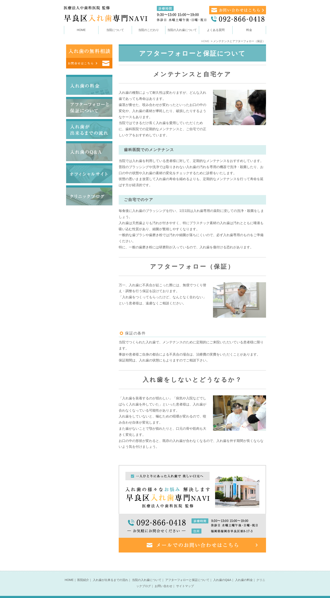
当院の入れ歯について (146, 571)
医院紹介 (83, 571)
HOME (81, 30)
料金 (249, 30)
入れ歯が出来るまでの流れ (110, 571)
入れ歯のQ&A (222, 571)
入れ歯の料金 (244, 571)
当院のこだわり (148, 30)
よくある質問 (216, 30)
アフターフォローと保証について (187, 571)
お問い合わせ (163, 577)
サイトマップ (185, 577)
